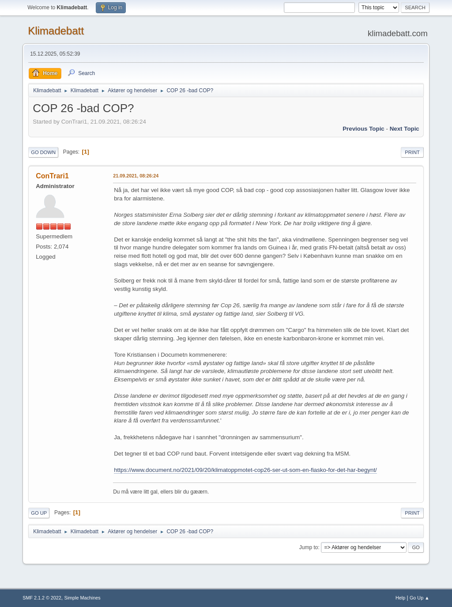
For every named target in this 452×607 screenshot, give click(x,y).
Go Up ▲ (419, 597)
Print (412, 152)
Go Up (39, 513)
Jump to (308, 547)
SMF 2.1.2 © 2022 (42, 597)
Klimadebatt (56, 31)
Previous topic (363, 128)
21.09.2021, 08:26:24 (135, 175)
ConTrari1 (52, 176)
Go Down (43, 152)
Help (400, 597)
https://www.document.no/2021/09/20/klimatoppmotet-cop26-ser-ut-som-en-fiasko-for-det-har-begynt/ (245, 470)
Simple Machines (82, 597)
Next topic (404, 128)
